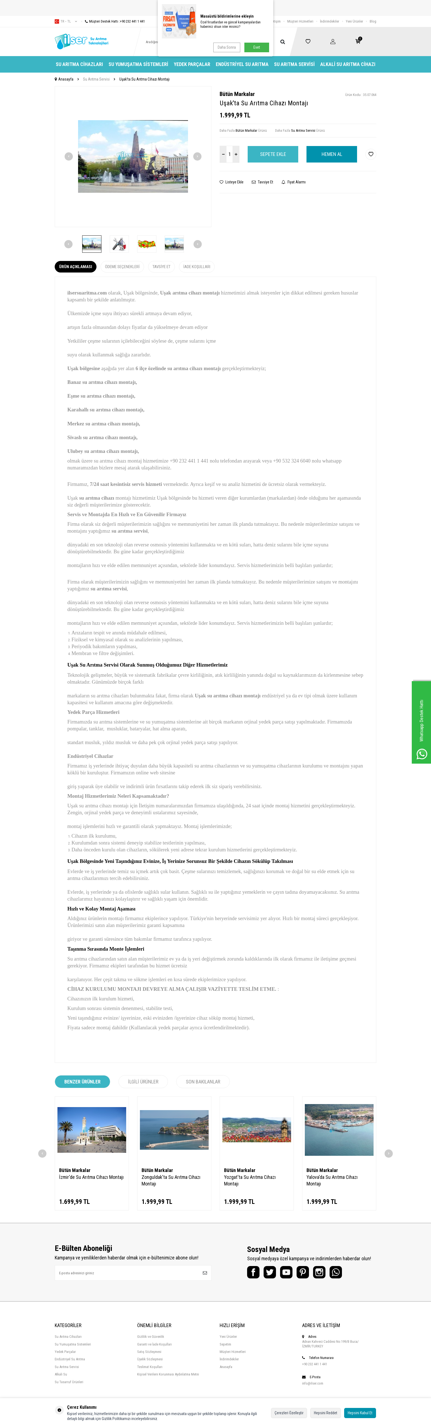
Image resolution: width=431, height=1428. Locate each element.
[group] (133, 156)
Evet (256, 47)
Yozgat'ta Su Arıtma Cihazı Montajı (250, 1180)
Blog (373, 21)
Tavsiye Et (262, 182)
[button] (69, 156)
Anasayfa (64, 79)
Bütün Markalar (237, 94)
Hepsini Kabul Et (360, 1413)
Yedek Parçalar (192, 64)
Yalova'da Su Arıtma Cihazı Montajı (332, 1180)
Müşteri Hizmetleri (300, 21)
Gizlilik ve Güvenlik (150, 1337)
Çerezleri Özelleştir (289, 1413)
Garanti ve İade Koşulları (154, 1344)
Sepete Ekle (273, 154)
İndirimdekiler (329, 21)
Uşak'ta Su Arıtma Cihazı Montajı (144, 79)
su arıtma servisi (130, 531)
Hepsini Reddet (325, 1413)
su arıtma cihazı (96, 498)
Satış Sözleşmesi (149, 1352)
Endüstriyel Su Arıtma (242, 64)
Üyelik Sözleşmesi (150, 1359)
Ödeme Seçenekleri (122, 266)
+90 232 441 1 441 (314, 1364)
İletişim (275, 21)
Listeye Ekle (232, 182)
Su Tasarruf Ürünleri (69, 1382)
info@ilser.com (312, 1383)
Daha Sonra (227, 47)
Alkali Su (61, 1374)
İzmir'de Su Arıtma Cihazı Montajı (91, 1177)
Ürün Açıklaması (75, 266)
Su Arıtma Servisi (294, 64)
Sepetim (225, 1344)
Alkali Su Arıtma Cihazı (347, 64)
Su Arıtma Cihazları (79, 64)
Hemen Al (332, 154)
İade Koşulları (196, 266)
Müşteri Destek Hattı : (113, 21)
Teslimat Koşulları (149, 1367)
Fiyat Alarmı (293, 182)
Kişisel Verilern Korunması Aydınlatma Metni (168, 1374)
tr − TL (66, 21)
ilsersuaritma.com (87, 293)
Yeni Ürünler (354, 21)
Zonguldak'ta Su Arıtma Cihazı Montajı (171, 1180)
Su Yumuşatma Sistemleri (138, 64)
